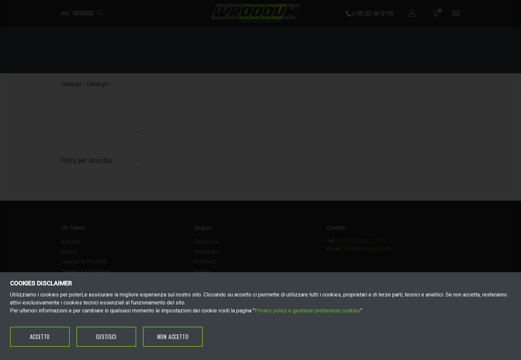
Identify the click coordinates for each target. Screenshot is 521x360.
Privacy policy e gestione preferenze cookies (308, 310)
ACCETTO (40, 337)
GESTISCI (106, 337)
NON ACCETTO (173, 337)
